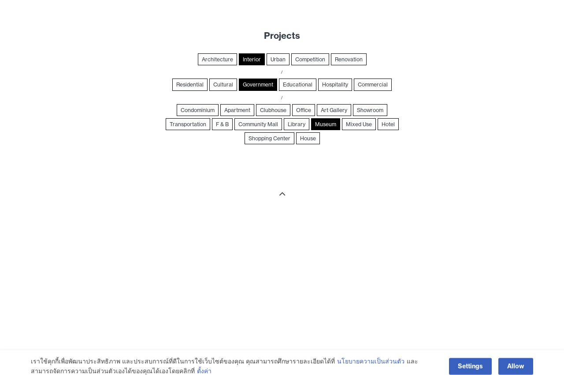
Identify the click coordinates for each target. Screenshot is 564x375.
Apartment (237, 110)
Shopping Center (269, 138)
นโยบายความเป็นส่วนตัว (370, 369)
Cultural (223, 84)
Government (258, 84)
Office (303, 110)
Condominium (198, 110)
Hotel (388, 124)
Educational (297, 84)
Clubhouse (273, 110)
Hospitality (335, 84)
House (308, 138)
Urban (278, 59)
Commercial (373, 84)
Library (296, 124)
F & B (222, 124)
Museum (325, 124)
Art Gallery (334, 110)
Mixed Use (359, 124)
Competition (310, 59)
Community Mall (258, 124)
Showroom (370, 110)
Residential (190, 84)
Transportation (188, 124)
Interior (252, 59)
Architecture (217, 59)
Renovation (349, 59)
